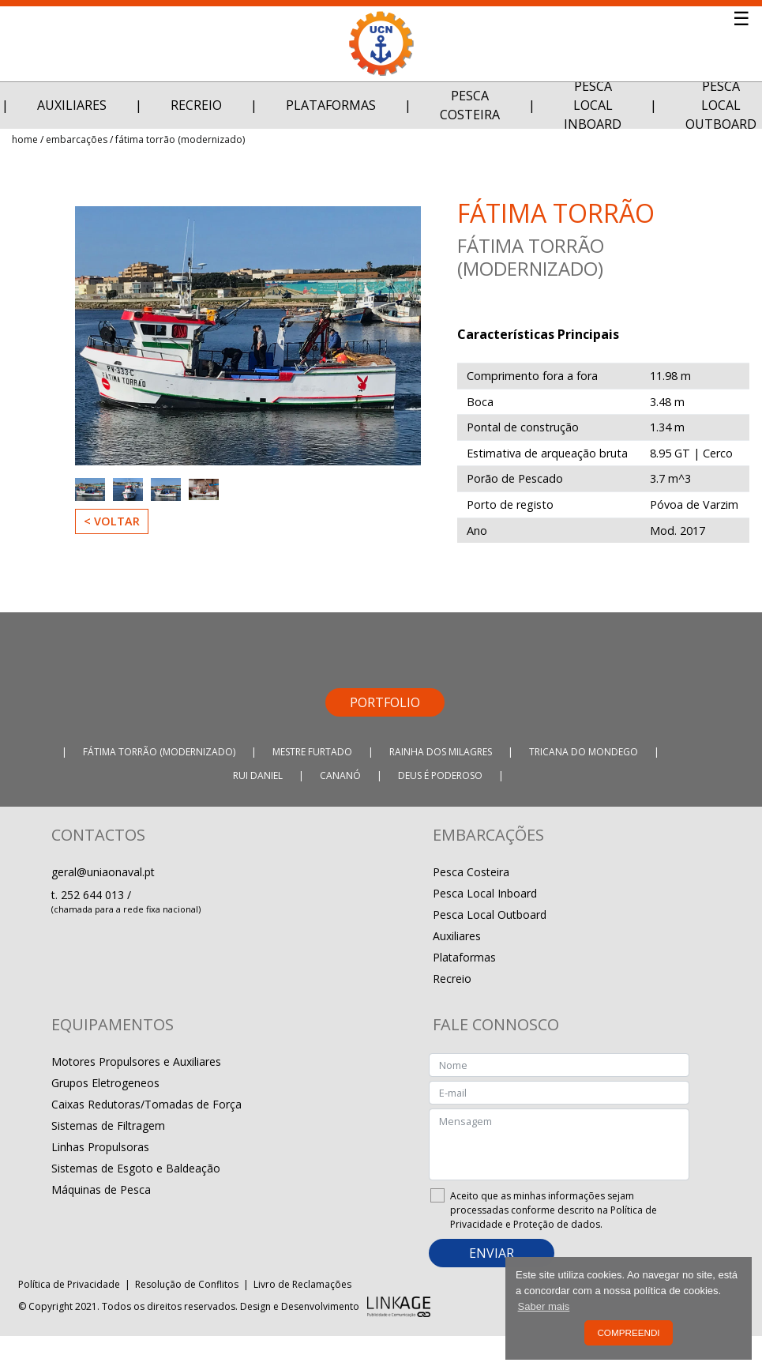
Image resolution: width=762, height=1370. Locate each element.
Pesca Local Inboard (592, 105)
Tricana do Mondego (583, 751)
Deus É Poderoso (440, 775)
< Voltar (112, 521)
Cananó (340, 775)
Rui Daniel (258, 775)
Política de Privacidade (69, 1284)
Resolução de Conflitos (186, 1284)
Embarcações (76, 139)
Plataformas (331, 105)
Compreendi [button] (628, 1332)
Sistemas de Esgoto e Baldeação (135, 1168)
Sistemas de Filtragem (108, 1125)
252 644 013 (94, 894)
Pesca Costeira (470, 105)
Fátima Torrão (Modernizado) (180, 139)
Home (25, 139)
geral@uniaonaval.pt (103, 871)
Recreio (196, 105)
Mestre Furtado (312, 751)
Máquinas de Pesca (101, 1189)
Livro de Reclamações (302, 1284)
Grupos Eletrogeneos (105, 1082)
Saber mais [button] (544, 1306)
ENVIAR (491, 1253)
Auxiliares (72, 105)
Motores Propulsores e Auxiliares (136, 1061)
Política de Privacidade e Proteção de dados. (553, 1217)
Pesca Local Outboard (489, 914)
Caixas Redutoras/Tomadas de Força (146, 1104)
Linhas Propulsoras (100, 1146)
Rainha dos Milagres (440, 751)
